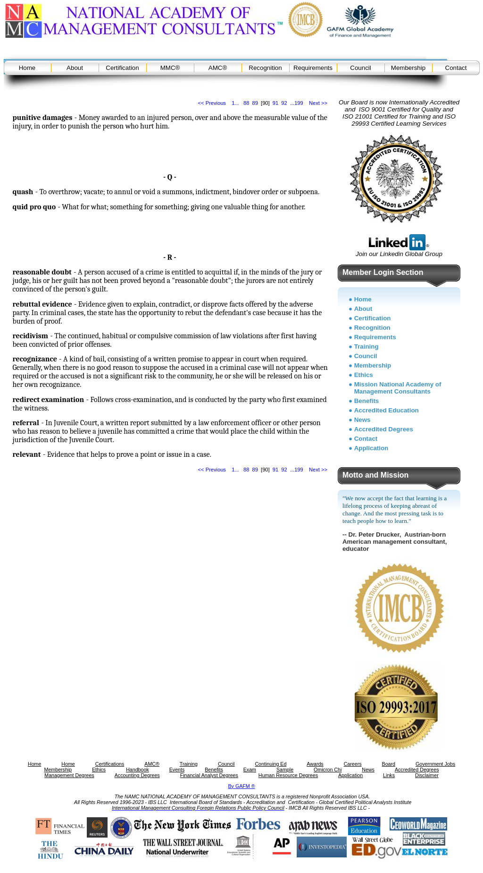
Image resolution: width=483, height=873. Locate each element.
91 (275, 103)
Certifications (110, 764)
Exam (249, 769)
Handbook (137, 769)
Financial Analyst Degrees (209, 775)
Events (177, 769)
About (75, 67)
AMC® (217, 67)
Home (27, 67)
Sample (284, 769)
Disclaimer (427, 775)
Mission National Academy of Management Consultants (397, 388)
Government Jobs (435, 764)
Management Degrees (69, 775)
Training (366, 346)
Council (360, 67)
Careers (353, 764)
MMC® (170, 67)
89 (255, 103)
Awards (315, 764)
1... (235, 103)
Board (388, 764)
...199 (296, 103)
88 (246, 103)
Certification (122, 67)
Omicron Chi (327, 769)
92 (284, 103)
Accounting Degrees (137, 775)
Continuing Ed (270, 764)
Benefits (366, 400)
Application (371, 448)
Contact (456, 67)
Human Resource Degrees (288, 775)
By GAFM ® (241, 786)
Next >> (318, 103)
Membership (408, 67)
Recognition (265, 67)
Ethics (363, 374)
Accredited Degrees (383, 429)
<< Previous (212, 103)
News (362, 419)
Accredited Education (386, 410)
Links (389, 775)
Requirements (313, 67)
